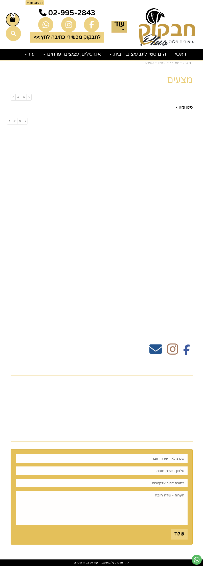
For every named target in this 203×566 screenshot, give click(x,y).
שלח (179, 534)
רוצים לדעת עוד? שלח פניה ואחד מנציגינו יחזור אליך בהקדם (109, 432)
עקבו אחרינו (176, 326)
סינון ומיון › (184, 107)
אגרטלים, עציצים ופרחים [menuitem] (72, 54)
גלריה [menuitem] (186, 272)
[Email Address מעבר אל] (155, 352)
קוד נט (93, 562)
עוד (119, 25)
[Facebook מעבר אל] (186, 352)
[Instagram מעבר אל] (172, 352)
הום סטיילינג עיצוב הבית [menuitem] (137, 54)
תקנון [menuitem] (186, 264)
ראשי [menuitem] (180, 54)
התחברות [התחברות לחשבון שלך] (34, 3)
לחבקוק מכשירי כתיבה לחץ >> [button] (67, 37)
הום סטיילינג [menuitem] (177, 304)
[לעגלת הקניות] (12, 19)
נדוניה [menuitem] (185, 312)
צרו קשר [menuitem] (182, 248)
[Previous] (24, 97)
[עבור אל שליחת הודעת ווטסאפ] (197, 560)
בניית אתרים (81, 562)
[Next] (18, 97)
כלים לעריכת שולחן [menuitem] (169, 256)
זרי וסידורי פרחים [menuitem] (171, 296)
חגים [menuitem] (187, 288)
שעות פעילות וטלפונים (162, 366)
